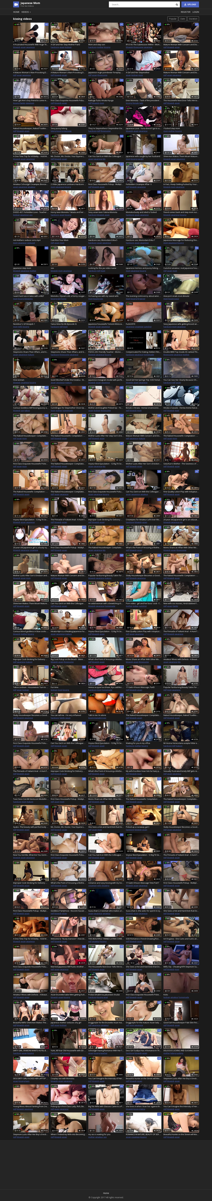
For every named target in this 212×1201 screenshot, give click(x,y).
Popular (172, 18)
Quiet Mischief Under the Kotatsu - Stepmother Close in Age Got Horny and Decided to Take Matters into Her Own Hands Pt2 (68, 380)
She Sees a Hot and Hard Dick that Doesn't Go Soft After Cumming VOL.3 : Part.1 (106, 827)
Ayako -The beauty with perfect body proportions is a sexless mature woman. (31, 827)
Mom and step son (96, 44)
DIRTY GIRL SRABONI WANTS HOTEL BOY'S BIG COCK (31, 1050)
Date (182, 18)
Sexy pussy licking (59, 128)
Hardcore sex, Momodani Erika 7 (140, 240)
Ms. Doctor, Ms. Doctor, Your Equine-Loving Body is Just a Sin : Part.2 (68, 156)
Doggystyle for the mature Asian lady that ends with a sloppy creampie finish (143, 1022)
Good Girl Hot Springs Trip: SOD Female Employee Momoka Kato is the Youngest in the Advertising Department (143, 380)
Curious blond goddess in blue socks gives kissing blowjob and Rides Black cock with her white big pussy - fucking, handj (31, 631)
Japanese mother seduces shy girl (66, 1022)
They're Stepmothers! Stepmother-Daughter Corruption (106, 128)
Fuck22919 (130, 324)
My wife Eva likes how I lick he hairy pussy (143, 771)
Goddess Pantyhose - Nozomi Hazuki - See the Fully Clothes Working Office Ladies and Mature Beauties (68, 910)
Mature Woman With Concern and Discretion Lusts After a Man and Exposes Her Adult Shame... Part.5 (181, 44)
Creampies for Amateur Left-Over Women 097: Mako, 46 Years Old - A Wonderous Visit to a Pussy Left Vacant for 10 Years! (143, 519)
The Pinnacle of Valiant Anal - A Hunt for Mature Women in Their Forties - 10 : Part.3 (31, 771)
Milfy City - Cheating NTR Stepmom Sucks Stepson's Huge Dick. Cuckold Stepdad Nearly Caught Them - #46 (181, 966)
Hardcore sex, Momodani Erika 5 (102, 240)
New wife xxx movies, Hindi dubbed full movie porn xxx (181, 603)
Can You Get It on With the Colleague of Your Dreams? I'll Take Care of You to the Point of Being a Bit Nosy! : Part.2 (143, 491)
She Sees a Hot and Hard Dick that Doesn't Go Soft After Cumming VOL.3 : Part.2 (181, 910)
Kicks (165, 994)
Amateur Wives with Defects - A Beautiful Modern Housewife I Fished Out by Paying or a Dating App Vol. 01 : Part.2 (181, 659)
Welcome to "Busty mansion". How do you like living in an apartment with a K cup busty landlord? (68, 938)
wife (99, 885)
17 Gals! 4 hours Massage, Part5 (140, 687)
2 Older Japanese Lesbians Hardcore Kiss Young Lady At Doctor (68, 184)
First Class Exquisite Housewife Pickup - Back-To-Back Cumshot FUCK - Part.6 (31, 966)
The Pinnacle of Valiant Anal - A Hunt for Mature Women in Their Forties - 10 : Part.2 (181, 631)
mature (31, 354)
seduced (31, 242)
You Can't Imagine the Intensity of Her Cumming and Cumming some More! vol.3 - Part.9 (181, 1106)
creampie (139, 326)
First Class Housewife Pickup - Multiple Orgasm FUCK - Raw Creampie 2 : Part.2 (106, 184)
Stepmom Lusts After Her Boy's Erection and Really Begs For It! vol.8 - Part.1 (181, 1078)
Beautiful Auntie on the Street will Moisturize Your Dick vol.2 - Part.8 (143, 1078)
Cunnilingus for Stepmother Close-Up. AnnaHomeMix (68, 407)
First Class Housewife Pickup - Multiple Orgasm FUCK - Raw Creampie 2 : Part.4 (181, 882)
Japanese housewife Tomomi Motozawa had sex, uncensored (106, 324)
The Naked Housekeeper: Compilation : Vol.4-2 (68, 463)
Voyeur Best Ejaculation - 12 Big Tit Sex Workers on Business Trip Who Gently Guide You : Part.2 (31, 519)
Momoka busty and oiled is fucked (141, 212)
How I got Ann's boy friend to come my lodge (31, 100)
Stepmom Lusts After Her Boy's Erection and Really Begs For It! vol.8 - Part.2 (31, 1134)
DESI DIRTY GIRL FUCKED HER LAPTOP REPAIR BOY (31, 1078)
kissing (107, 47)
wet (59, 298)
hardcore (55, 47)
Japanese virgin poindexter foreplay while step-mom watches (106, 72)
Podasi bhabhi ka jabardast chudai (104, 994)
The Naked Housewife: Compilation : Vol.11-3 (31, 491)
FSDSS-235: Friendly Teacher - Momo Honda (106, 352)
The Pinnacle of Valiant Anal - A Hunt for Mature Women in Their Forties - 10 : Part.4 (181, 855)
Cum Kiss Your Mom (59, 240)
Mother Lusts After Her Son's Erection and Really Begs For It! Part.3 (143, 463)
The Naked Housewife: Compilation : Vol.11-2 (181, 435)
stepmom (30, 103)
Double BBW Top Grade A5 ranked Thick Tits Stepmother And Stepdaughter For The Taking (181, 352)
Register (185, 11)
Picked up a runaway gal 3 (137, 827)
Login (195, 11)
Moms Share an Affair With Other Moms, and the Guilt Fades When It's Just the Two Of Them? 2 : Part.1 (143, 659)
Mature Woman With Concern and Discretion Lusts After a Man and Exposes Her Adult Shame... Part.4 (68, 575)
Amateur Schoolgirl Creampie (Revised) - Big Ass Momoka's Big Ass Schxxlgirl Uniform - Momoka (31, 184)
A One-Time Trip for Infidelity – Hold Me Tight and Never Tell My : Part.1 (31, 156)
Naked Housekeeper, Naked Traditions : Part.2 (181, 715)
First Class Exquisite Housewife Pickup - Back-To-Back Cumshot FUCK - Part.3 (68, 100)
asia (177, 298)
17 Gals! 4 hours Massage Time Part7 (142, 882)
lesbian (68, 47)
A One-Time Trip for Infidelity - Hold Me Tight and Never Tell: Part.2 (31, 938)
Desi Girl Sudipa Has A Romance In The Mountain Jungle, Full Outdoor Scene (143, 1050)
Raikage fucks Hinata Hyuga (100, 100)
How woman (18, 380)
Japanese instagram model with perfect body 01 (106, 380)
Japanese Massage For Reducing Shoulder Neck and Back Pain (181, 240)
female (136, 103)
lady (141, 103)
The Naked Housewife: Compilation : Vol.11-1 (68, 435)
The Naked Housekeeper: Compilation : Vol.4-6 (181, 799)
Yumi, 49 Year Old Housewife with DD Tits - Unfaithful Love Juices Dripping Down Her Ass (68, 1050)
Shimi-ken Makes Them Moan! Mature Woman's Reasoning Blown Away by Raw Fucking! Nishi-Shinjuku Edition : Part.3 (31, 603)
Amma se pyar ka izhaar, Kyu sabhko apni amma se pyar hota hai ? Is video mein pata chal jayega (106, 687)
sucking (179, 1053)
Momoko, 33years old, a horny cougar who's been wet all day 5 (68, 296)
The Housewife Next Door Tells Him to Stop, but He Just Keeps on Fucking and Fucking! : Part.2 (106, 966)
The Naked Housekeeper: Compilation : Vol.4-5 (143, 715)
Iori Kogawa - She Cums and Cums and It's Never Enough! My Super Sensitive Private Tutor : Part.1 (181, 938)
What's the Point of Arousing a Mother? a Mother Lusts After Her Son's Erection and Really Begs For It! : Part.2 (106, 659)
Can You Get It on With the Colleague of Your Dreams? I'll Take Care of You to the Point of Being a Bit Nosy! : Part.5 (106, 855)
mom (140, 75)
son (22, 410)
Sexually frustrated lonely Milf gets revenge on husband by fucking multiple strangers (181, 771)
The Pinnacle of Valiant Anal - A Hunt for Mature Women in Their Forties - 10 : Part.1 (68, 519)
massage (67, 131)
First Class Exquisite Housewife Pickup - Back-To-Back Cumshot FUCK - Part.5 (68, 855)
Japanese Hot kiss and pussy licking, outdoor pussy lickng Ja (143, 268)
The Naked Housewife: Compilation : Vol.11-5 (143, 799)
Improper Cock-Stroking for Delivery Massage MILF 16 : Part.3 (68, 771)
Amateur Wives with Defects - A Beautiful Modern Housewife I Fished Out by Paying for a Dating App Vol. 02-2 (31, 994)
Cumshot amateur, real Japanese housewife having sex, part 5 (181, 268)
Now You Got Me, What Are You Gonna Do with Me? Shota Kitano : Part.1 (31, 855)
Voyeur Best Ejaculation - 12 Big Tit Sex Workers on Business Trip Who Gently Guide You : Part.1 (106, 463)
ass (31, 214)
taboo (27, 410)
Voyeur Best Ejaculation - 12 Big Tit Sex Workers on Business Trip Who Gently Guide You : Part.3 (106, 631)
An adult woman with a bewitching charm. (106, 603)
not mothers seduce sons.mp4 (26, 240)
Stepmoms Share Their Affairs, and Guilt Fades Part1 (31, 352)
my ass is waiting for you (99, 1134)
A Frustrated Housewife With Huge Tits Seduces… (31, 44)
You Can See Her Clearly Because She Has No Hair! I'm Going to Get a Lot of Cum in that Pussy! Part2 (181, 380)
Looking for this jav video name (102, 268)
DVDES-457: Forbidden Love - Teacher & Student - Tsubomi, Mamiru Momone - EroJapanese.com (31, 212)
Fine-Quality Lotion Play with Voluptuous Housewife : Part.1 (181, 491)
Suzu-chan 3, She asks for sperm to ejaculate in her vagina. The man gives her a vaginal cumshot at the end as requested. (143, 910)
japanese (30, 47)
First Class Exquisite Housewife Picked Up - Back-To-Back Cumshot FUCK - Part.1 (31, 463)
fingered (141, 298)
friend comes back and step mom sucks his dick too (181, 212)
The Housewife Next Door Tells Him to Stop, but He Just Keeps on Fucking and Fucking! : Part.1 (181, 100)
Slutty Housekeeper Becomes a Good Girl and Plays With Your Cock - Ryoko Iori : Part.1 (143, 575)
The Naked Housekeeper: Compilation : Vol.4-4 (106, 547)
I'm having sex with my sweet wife (103, 296)
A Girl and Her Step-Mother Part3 (65, 44)
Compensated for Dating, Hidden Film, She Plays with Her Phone (143, 352)
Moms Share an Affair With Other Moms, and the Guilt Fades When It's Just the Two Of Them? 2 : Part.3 (181, 547)
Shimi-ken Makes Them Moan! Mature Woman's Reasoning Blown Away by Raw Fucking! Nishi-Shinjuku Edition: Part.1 (181, 156)
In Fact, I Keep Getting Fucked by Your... (180, 184)
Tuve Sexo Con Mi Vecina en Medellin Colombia (31, 799)
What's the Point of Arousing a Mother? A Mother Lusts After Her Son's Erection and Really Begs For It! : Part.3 (106, 771)
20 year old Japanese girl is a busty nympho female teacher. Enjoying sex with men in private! (31, 547)
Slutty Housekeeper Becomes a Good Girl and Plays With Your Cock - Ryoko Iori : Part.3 (181, 827)
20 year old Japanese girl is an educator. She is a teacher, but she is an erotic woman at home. (181, 519)
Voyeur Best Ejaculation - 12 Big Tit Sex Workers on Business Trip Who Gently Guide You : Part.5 (143, 855)
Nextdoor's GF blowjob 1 (24, 324)
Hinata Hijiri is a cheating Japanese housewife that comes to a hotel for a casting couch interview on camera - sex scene (68, 631)
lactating (99, 717)
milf (165, 47)
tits (104, 159)
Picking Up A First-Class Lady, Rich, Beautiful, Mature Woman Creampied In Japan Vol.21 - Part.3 (68, 1106)
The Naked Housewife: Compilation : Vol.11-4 (181, 575)
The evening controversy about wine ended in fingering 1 (143, 296)
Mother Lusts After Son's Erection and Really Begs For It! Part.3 (31, 575)
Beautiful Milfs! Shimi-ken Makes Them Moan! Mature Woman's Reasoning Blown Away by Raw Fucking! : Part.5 (31, 1022)
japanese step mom (22, 268)
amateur (31, 187)
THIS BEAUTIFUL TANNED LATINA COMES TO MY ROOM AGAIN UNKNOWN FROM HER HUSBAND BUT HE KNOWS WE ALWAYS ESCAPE (106, 938)
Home (16, 11)
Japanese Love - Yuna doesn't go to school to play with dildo (143, 128)
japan (68, 717)
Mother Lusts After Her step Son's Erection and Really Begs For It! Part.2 (106, 435)
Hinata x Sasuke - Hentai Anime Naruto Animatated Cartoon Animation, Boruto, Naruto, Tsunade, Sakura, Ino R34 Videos (181, 407)
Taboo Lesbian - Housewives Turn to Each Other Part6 (31, 687)
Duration (193, 18)
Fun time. (55, 687)
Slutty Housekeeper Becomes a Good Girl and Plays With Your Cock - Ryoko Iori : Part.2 (31, 715)
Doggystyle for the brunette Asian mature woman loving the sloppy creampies (106, 1022)
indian (135, 606)
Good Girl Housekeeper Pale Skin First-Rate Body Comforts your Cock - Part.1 (181, 1022)
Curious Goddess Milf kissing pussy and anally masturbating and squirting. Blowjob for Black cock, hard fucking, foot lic (31, 407)
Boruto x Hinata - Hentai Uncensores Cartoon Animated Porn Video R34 (143, 407)
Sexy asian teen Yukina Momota (102, 212)
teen (27, 1081)
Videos (26, 11)
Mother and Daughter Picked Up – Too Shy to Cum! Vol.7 (106, 407)
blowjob (16, 47)
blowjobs (29, 298)
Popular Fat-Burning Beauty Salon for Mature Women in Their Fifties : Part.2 (181, 687)
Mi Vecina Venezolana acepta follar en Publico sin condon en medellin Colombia (181, 743)
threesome (138, 47)
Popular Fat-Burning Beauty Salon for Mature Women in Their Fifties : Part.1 (106, 575)
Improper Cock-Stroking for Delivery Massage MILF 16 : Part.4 (31, 882)
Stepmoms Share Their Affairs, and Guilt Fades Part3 (68, 352)
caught (140, 159)
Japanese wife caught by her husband (143, 156)
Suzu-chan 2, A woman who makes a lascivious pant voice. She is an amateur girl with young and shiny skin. (106, 910)
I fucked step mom (171, 128)
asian (23, 47)
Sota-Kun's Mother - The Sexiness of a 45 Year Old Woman (181, 463)
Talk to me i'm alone (97, 715)
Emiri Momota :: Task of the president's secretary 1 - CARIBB (143, 100)
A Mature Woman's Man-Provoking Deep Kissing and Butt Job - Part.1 (68, 72)
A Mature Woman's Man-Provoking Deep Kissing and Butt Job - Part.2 (31, 72)
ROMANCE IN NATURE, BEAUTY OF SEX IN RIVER (143, 1134)
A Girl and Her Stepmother (137, 72)
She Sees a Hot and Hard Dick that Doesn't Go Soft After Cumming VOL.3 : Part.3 (143, 966)
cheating (105, 885)
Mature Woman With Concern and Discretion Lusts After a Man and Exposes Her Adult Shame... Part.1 (181, 72)
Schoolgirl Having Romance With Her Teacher (106, 1050)
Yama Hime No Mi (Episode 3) (63, 324)
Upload (190, 4)
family (22, 103)
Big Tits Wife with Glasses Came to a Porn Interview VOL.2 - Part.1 (106, 1106)
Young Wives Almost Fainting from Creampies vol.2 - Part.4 (31, 1106)
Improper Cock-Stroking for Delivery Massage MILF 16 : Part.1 (106, 519)
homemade (149, 354)
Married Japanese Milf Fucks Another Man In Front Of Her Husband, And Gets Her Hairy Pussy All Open (68, 966)
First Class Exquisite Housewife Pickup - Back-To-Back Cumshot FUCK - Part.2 (106, 491)
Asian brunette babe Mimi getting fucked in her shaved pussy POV (68, 994)
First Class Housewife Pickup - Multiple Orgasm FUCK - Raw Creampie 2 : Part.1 (68, 547)
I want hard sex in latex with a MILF (28, 296)
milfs (20, 326)
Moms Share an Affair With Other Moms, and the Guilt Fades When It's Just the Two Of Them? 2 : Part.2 (106, 799)
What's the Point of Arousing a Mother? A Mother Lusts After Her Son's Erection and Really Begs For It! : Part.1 (143, 547)
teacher (103, 1053)
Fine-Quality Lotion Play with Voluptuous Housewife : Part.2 (143, 631)
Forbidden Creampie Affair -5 (139, 184)
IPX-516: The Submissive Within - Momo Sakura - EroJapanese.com (143, 44)
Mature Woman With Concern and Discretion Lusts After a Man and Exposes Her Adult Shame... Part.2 (143, 435)
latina (142, 1109)
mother (100, 47)
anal (106, 997)
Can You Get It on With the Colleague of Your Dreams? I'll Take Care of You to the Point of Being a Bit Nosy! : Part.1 (106, 156)
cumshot (147, 326)
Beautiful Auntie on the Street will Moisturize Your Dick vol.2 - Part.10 (181, 1134)
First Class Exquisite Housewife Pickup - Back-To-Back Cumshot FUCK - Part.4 (31, 743)
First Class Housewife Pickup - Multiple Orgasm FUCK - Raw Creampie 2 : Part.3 (68, 799)
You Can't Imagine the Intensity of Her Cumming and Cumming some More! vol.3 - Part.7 (106, 1078)
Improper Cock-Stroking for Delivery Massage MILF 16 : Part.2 (31, 659)
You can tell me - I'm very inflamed (66, 715)
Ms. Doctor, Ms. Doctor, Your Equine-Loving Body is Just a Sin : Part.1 (68, 827)
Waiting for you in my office (138, 743)
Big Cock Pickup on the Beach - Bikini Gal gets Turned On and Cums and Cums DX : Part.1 (68, 659)
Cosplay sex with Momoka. (63, 1078)
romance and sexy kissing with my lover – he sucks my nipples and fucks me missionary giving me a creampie (106, 882)
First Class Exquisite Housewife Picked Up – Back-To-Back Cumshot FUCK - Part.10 (143, 994)
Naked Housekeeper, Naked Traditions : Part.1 (31, 128)
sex (52, 268)
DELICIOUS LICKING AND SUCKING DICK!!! (181, 1050)
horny (63, 298)
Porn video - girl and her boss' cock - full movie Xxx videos (143, 603)
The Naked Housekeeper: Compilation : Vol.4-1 (31, 435)
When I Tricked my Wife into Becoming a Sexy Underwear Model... (68, 1134)
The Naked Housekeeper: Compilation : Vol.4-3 (68, 491)
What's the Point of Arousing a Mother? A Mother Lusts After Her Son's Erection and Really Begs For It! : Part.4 (68, 882)
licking (53, 131)
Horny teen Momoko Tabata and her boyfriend (68, 212)
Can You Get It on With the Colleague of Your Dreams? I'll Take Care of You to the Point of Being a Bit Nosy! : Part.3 (68, 603)
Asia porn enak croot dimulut (176, 296)
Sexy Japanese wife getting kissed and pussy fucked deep (181, 324)
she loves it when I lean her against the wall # (143, 1106)
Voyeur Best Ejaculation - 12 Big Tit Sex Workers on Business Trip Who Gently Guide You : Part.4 (106, 743)
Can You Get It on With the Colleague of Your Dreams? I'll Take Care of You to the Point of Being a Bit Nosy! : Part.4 (68, 743)
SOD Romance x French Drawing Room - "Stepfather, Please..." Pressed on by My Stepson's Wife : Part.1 (143, 938)
